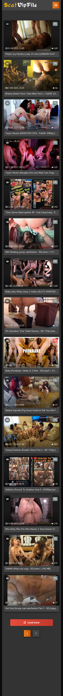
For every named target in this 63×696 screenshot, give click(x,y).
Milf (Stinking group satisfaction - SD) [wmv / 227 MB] (31, 251)
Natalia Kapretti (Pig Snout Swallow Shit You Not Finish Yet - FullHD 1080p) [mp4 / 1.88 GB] (31, 410)
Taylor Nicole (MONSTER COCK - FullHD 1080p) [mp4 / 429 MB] (31, 133)
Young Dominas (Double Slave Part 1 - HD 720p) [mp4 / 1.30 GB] (31, 449)
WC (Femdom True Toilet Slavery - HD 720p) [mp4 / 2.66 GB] (31, 331)
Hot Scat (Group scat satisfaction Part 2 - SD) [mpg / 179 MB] (31, 608)
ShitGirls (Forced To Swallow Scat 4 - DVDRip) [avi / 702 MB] (31, 489)
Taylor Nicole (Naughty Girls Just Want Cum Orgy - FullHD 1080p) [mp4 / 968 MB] (31, 172)
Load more (31, 622)
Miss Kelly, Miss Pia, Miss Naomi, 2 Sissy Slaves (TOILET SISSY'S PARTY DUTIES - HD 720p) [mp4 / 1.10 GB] (31, 528)
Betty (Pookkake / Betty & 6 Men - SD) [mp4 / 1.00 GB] (31, 370)
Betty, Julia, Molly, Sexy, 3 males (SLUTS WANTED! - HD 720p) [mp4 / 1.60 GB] (31, 291)
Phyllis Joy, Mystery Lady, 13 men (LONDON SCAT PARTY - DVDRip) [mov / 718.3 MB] (31, 53)
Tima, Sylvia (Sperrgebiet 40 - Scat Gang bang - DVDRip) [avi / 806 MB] (31, 212)
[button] (56, 5)
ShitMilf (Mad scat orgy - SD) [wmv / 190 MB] (27, 568)
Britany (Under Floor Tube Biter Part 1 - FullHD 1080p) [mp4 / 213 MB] (31, 93)
